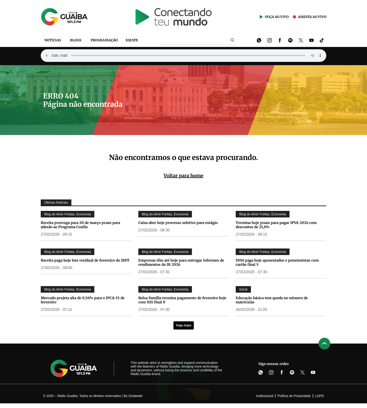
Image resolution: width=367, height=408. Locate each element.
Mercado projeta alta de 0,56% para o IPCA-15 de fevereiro (83, 300)
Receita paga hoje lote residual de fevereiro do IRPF (85, 260)
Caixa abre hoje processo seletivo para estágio (178, 222)
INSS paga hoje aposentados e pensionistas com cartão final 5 (277, 262)
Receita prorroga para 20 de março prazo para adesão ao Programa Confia (80, 224)
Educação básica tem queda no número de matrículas (272, 300)
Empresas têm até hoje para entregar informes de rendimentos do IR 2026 (181, 262)
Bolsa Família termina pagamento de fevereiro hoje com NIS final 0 (182, 300)
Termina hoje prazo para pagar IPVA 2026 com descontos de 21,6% (276, 224)
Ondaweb (135, 396)
